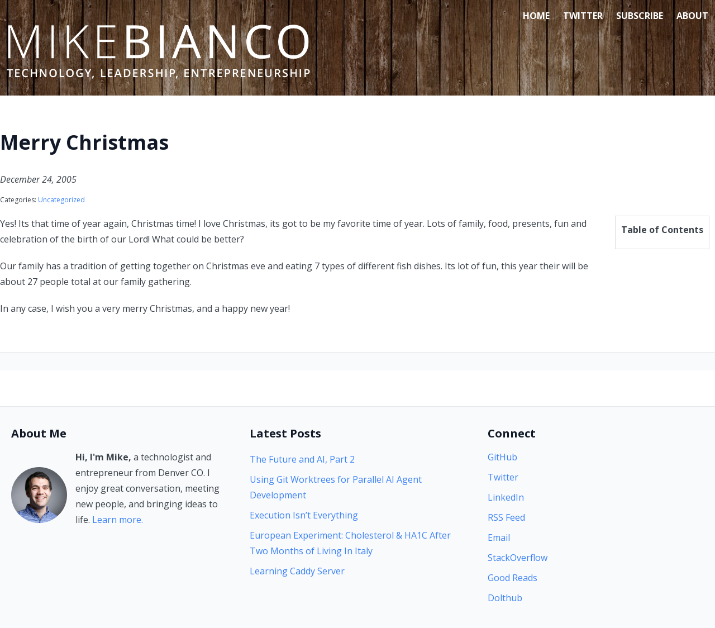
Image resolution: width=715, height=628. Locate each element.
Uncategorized (61, 199)
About (692, 15)
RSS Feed (506, 517)
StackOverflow (517, 557)
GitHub (502, 457)
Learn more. (117, 519)
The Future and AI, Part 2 (302, 459)
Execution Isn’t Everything (304, 515)
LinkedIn (506, 497)
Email (499, 537)
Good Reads (512, 578)
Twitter (583, 15)
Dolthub (505, 598)
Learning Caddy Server (297, 571)
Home (536, 15)
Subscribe (639, 15)
